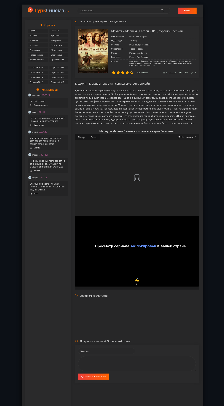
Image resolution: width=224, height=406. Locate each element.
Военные (34, 40)
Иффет (35, 171)
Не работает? (187, 137)
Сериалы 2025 (36, 67)
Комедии (34, 45)
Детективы (35, 50)
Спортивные (56, 55)
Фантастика (56, 45)
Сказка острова (39, 105)
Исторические (36, 55)
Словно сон (37, 125)
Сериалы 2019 (57, 77)
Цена (34, 194)
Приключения (57, 60)
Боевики (34, 35)
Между (35, 148)
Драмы (33, 31)
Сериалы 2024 (36, 72)
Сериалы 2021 (57, 67)
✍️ (137, 282)
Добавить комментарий (93, 376)
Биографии (56, 40)
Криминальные (37, 60)
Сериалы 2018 (57, 82)
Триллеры (55, 35)
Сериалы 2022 (36, 82)
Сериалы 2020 (57, 72)
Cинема (52, 10)
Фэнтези (55, 31)
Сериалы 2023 (36, 77)
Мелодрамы (56, 50)
